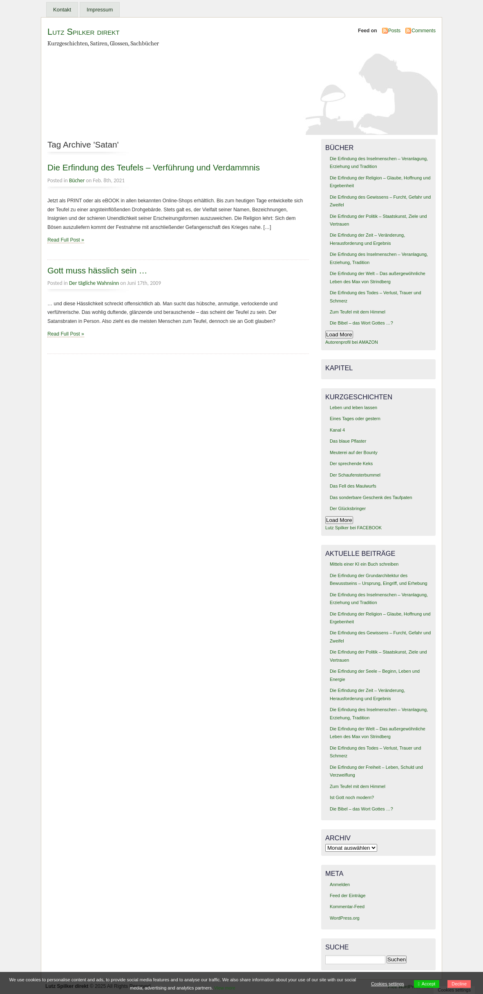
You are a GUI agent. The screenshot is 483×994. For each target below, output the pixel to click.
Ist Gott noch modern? (352, 797)
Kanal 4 (337, 430)
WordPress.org (345, 918)
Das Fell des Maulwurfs (353, 486)
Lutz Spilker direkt (83, 32)
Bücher (77, 180)
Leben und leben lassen (353, 407)
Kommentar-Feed (347, 906)
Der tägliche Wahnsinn (94, 283)
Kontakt (62, 10)
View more (224, 987)
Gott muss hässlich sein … (97, 270)
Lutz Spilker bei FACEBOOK (353, 527)
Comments (423, 31)
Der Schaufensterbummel (355, 474)
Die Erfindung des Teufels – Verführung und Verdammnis (153, 167)
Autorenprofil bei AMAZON (351, 342)
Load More (339, 334)
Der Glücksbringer (348, 508)
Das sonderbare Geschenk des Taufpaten (371, 497)
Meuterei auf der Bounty (354, 452)
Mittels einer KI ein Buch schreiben (364, 564)
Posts (394, 31)
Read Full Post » (65, 240)
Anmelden (340, 884)
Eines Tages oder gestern (355, 418)
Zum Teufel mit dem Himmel (357, 311)
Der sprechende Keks (351, 463)
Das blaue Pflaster (348, 441)
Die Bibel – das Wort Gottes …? (361, 322)
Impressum (100, 10)
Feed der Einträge (348, 895)
